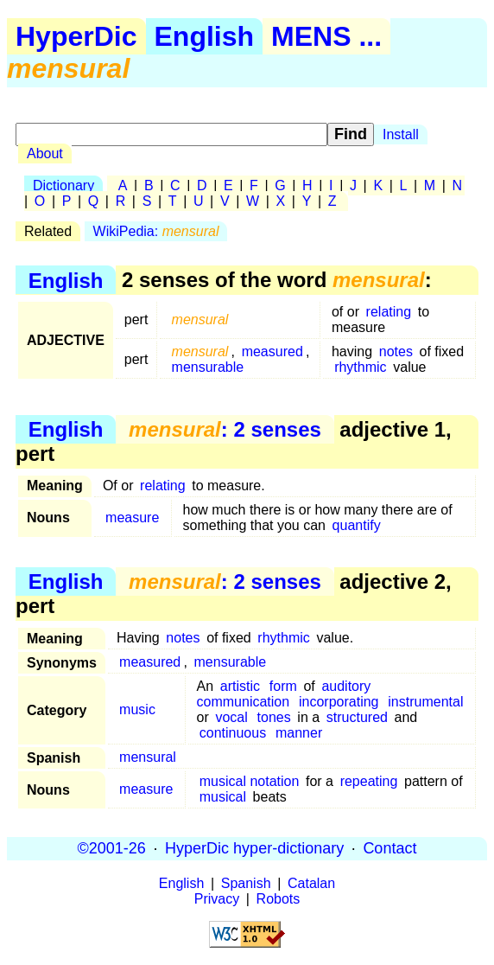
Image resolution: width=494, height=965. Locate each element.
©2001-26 (112, 848)
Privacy (216, 899)
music (137, 709)
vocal (231, 717)
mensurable (208, 367)
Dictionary (63, 185)
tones (274, 717)
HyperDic (76, 36)
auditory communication (284, 694)
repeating (369, 781)
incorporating (339, 701)
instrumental (425, 701)
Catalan (311, 883)
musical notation (250, 781)
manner (299, 732)
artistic (240, 686)
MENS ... (326, 36)
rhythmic (360, 367)
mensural (147, 757)
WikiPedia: (156, 231)
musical (223, 796)
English (205, 36)
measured (272, 351)
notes (396, 351)
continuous (233, 732)
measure (132, 517)
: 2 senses (225, 429)
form (283, 686)
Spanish (246, 883)
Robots (278, 899)
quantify (356, 525)
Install (401, 134)
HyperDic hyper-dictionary (254, 848)
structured (357, 717)
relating (388, 311)
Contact (389, 848)
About (45, 153)
